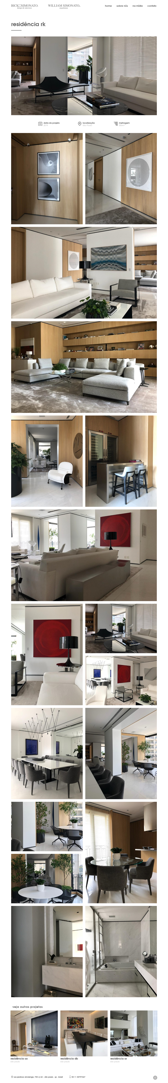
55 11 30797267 (78, 1077)
